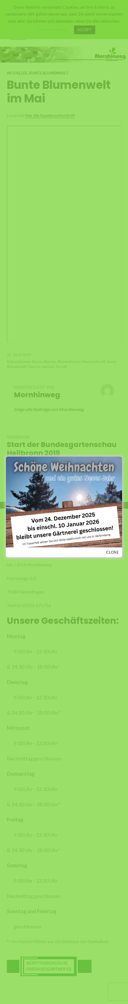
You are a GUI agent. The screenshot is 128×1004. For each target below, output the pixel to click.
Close (112, 552)
